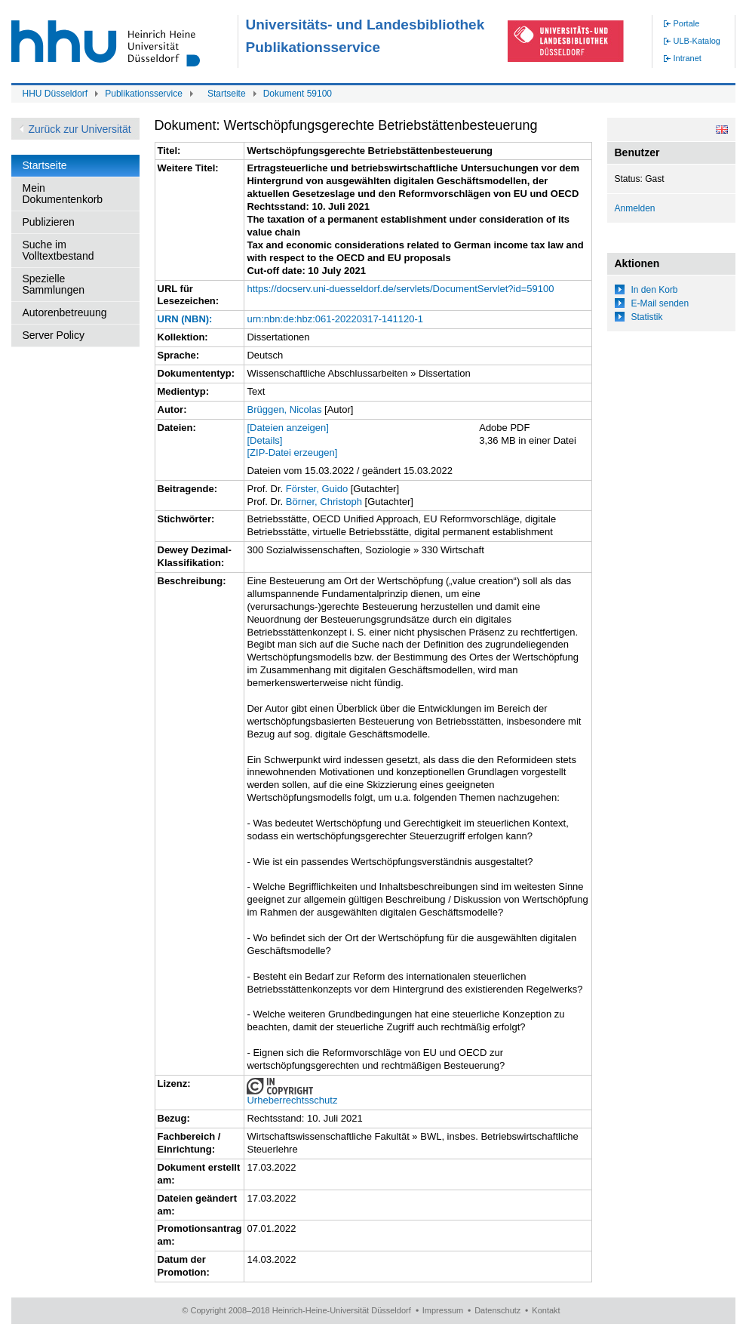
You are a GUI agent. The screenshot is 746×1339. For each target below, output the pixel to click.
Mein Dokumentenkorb (63, 193)
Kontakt (546, 1310)
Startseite (226, 93)
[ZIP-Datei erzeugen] (292, 452)
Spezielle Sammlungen (54, 284)
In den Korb (654, 290)
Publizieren (49, 222)
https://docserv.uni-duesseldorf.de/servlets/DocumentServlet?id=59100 (400, 288)
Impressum (442, 1310)
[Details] (264, 440)
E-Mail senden (660, 303)
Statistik (647, 317)
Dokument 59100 (297, 93)
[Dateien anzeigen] (287, 427)
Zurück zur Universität (80, 129)
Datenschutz (497, 1310)
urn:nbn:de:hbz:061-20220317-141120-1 (334, 319)
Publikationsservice (144, 93)
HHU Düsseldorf (55, 93)
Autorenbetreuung (65, 312)
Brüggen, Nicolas (284, 409)
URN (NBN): (185, 319)
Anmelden (635, 208)
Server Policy (53, 335)
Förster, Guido (317, 488)
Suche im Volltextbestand (58, 250)
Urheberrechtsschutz (292, 1100)
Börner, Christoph (324, 501)
